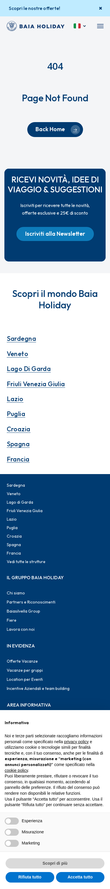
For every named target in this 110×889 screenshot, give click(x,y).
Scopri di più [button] (55, 863)
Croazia (19, 429)
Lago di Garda (29, 369)
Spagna (18, 444)
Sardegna (21, 338)
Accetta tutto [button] (80, 877)
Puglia (16, 414)
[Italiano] (80, 26)
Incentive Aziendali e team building (38, 688)
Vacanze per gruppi (25, 670)
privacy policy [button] (76, 741)
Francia (18, 459)
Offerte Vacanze (22, 661)
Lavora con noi (21, 629)
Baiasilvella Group (23, 611)
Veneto (17, 354)
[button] (100, 26)
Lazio (15, 399)
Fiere (11, 620)
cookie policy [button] (16, 770)
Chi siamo (16, 593)
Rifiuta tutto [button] (29, 877)
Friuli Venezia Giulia (36, 384)
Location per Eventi (25, 679)
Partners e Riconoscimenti (31, 602)
